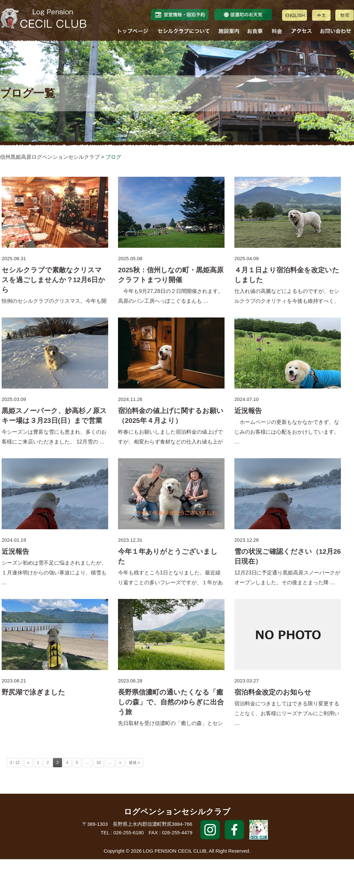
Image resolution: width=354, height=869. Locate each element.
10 (98, 762)
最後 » (134, 762)
